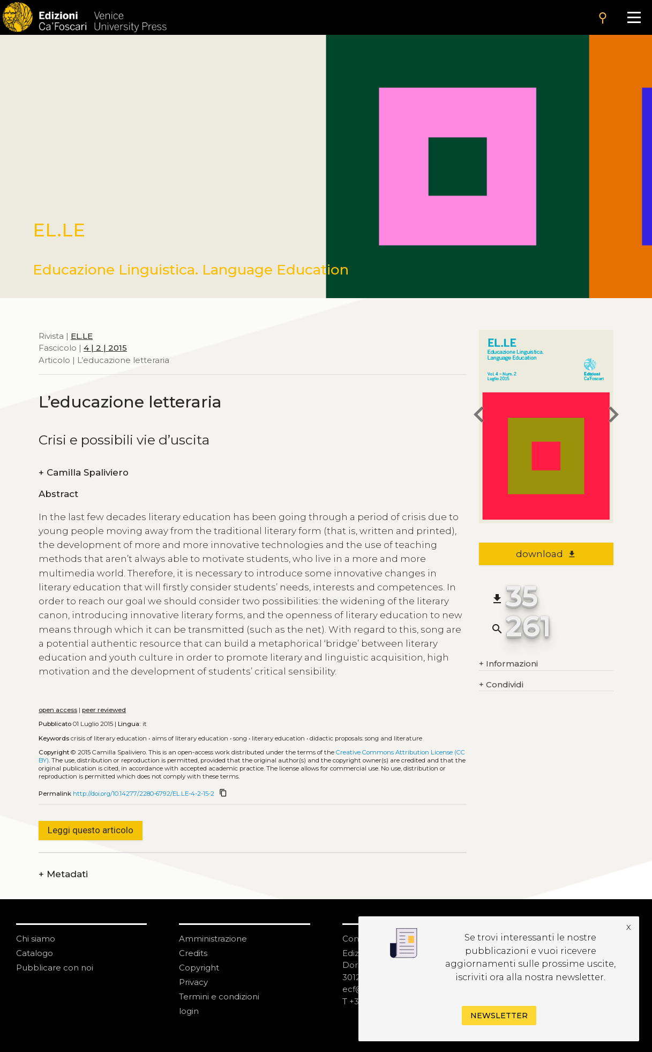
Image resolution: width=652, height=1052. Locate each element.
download (546, 554)
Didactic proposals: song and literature (366, 738)
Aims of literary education (190, 738)
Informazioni (508, 664)
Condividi (501, 685)
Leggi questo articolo (90, 830)
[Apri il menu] (634, 17)
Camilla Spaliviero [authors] (84, 473)
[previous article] (479, 416)
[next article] (613, 416)
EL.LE (82, 336)
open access (58, 710)
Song (240, 738)
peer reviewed (104, 710)
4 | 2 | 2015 (105, 348)
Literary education (278, 738)
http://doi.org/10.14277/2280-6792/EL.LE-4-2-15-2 (143, 793)
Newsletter (499, 1015)
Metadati (63, 874)
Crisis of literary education (109, 738)
